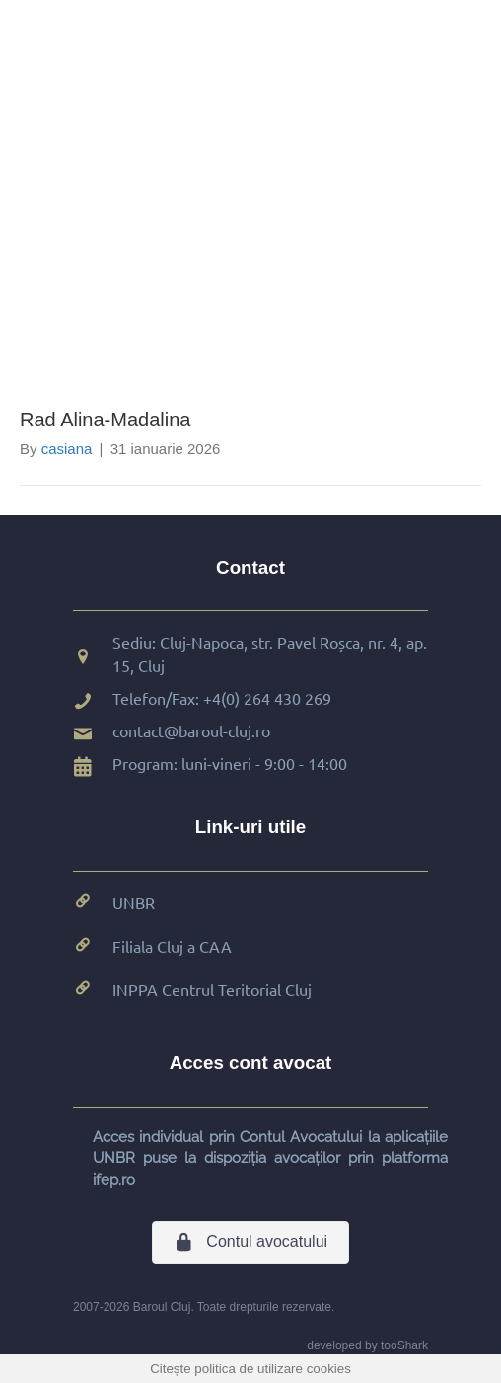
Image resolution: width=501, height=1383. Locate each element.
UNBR (133, 902)
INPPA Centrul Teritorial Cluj (212, 989)
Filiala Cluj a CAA (172, 946)
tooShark (404, 1345)
